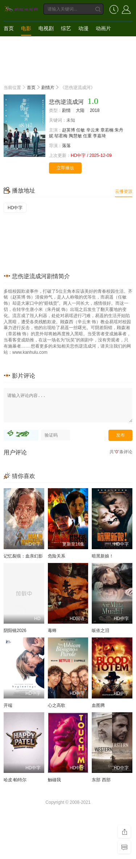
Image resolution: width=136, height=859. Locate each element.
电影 (26, 28)
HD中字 (15, 207)
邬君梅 (60, 135)
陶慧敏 (75, 135)
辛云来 (92, 130)
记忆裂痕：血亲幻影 (23, 556)
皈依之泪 (100, 630)
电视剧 (46, 28)
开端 (8, 705)
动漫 (83, 28)
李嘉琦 (99, 135)
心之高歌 (56, 705)
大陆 (80, 110)
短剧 (9, 43)
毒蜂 (52, 630)
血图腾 (98, 705)
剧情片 (47, 87)
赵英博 (68, 130)
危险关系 (56, 556)
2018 (95, 110)
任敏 (80, 130)
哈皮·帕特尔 (15, 779)
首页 (9, 28)
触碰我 (54, 779)
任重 (87, 135)
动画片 (103, 28)
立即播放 (65, 167)
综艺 (66, 28)
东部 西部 (101, 779)
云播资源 (123, 191)
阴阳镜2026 (15, 630)
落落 (66, 145)
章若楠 (107, 130)
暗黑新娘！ (103, 556)
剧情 (66, 110)
